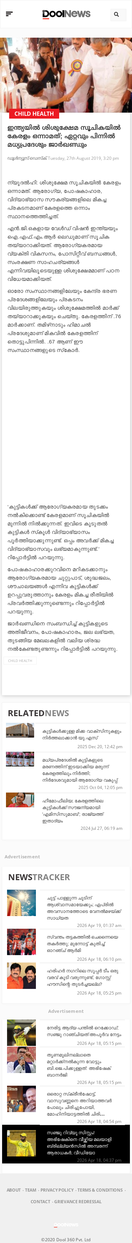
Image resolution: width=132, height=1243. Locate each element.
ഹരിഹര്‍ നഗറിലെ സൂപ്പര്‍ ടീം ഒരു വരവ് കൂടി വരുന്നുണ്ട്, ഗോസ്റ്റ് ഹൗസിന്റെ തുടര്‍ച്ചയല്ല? (82, 977)
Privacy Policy (56, 1190)
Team (30, 1190)
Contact (40, 1202)
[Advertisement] (66, 427)
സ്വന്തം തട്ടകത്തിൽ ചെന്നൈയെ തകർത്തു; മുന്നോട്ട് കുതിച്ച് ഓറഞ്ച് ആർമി (82, 943)
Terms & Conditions (99, 1190)
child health (20, 660)
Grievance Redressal (77, 1202)
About (14, 1190)
